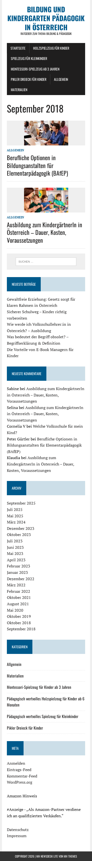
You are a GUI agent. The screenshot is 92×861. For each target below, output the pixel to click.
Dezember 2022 (20, 578)
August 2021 (18, 604)
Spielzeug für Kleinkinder (29, 58)
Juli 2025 (15, 509)
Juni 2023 (15, 547)
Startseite (18, 48)
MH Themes (70, 856)
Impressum (16, 835)
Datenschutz (18, 829)
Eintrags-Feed (19, 769)
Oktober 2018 (19, 622)
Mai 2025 (15, 516)
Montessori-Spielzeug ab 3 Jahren (35, 68)
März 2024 (16, 522)
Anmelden (16, 763)
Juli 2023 (15, 541)
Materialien (19, 89)
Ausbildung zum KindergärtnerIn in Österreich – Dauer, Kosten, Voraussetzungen (44, 232)
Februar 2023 (18, 566)
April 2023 (16, 560)
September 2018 (21, 629)
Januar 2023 (17, 572)
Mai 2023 (15, 553)
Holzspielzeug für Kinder (51, 48)
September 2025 (21, 503)
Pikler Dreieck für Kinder (28, 79)
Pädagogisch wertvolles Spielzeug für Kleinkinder (42, 716)
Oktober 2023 (19, 534)
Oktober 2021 (19, 597)
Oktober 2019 (19, 616)
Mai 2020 (15, 610)
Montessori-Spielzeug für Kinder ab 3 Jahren (39, 687)
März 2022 (16, 585)
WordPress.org (19, 782)
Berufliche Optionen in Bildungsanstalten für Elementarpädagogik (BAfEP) (37, 165)
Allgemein (61, 79)
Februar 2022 (18, 591)
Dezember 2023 (20, 528)
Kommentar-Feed (22, 776)
